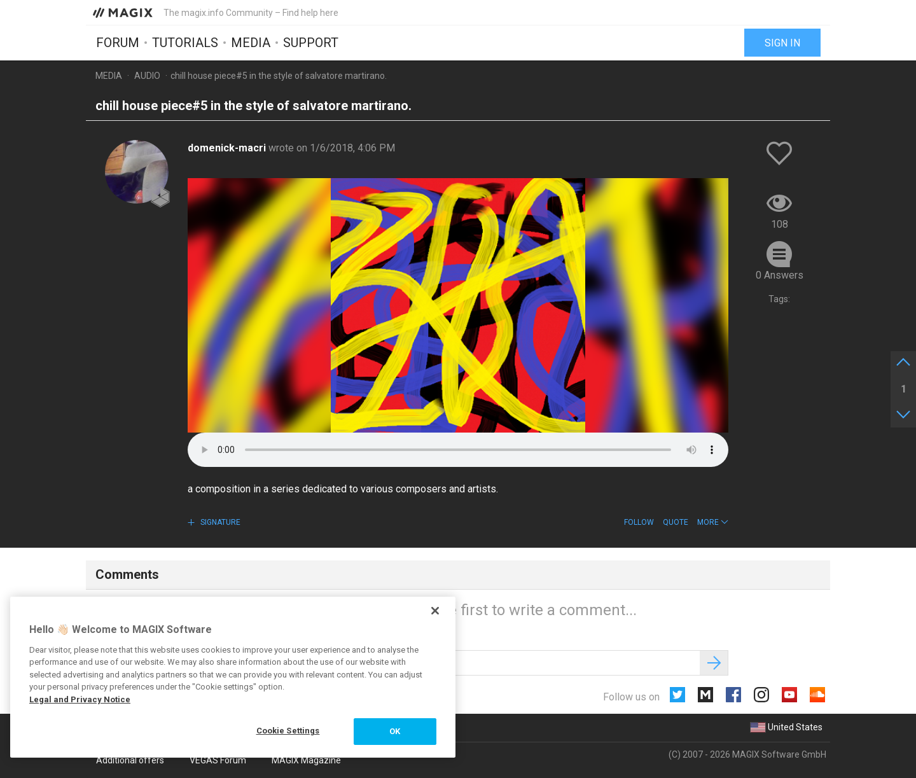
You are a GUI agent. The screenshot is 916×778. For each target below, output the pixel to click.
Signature (219, 522)
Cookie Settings (288, 730)
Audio (147, 76)
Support (310, 42)
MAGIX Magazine (306, 760)
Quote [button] (675, 522)
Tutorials (185, 42)
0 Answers (779, 275)
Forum (117, 42)
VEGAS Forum (218, 760)
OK (394, 731)
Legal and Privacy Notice (79, 699)
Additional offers (130, 760)
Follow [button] (639, 522)
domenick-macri (228, 148)
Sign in (782, 43)
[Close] (435, 611)
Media (250, 42)
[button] (712, 522)
